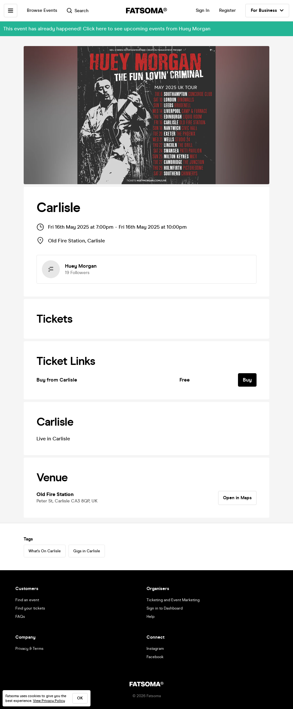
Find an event (27, 600)
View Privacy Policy (49, 701)
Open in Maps (237, 497)
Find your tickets (30, 608)
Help (150, 616)
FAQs (20, 616)
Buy (247, 380)
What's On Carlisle (44, 551)
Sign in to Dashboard (164, 608)
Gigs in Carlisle (86, 551)
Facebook (154, 657)
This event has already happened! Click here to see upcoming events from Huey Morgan (106, 29)
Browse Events (42, 10)
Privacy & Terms (29, 648)
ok (80, 698)
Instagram (155, 648)
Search (78, 10)
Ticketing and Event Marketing (173, 600)
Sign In (203, 10)
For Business (267, 10)
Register (227, 10)
